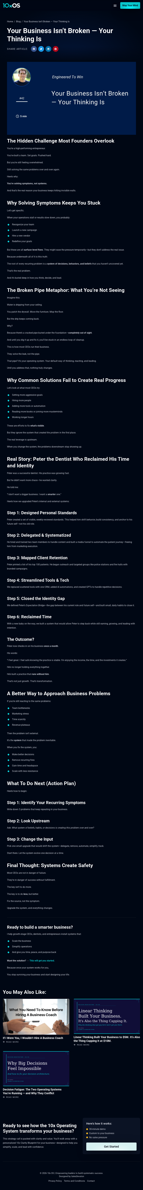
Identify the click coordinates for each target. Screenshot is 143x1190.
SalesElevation (77, 1176)
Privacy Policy (55, 1181)
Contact (91, 1181)
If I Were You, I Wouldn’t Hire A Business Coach (33, 1038)
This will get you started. (42, 960)
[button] (115, 5)
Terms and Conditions (74, 1181)
